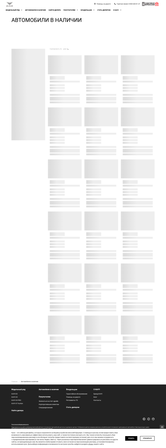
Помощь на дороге (73, 397)
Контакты (97, 400)
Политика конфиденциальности (20, 424)
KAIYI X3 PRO (16, 400)
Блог (95, 397)
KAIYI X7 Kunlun (17, 403)
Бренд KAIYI (98, 394)
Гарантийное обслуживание (76, 394)
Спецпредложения (46, 407)
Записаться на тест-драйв (48, 401)
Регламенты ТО (72, 400)
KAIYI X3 (14, 397)
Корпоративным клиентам (49, 404)
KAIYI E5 (14, 394)
